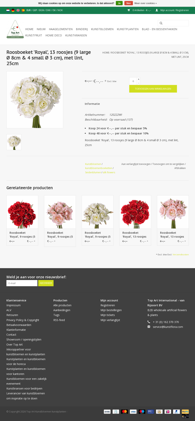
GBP (35, 10)
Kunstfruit (33, 35)
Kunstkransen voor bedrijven (24, 388)
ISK (54, 10)
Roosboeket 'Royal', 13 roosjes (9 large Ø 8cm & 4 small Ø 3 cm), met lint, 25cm (135, 235)
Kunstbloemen (102, 29)
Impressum (13, 305)
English (18, 10)
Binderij (82, 29)
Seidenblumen (93, 172)
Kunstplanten (128, 29)
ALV (8, 310)
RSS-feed (59, 320)
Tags (56, 315)
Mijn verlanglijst (110, 320)
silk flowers (109, 172)
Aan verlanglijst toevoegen (136, 164)
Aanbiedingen (61, 310)
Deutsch (13, 10)
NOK (60, 10)
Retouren (12, 315)
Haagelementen (61, 29)
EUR (29, 10)
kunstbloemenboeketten (98, 168)
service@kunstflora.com (168, 327)
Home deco (53, 35)
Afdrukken (180, 168)
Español (23, 10)
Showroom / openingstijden (23, 339)
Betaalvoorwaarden (18, 325)
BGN (42, 10)
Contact (11, 334)
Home (29, 29)
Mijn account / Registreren (172, 10)
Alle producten (62, 305)
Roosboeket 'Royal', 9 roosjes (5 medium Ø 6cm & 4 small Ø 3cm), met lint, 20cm (22, 235)
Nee (129, 3)
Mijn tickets (108, 315)
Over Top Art (14, 344)
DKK (48, 10)
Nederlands (8, 10)
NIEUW (41, 29)
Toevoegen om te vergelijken (169, 164)
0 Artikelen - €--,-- (140, 10)
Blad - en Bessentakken (159, 29)
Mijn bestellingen (111, 310)
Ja (119, 3)
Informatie (92, 104)
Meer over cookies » (145, 3)
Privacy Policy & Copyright (22, 320)
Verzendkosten (181, 254)
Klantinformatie (16, 330)
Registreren (108, 305)
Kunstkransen (76, 35)
